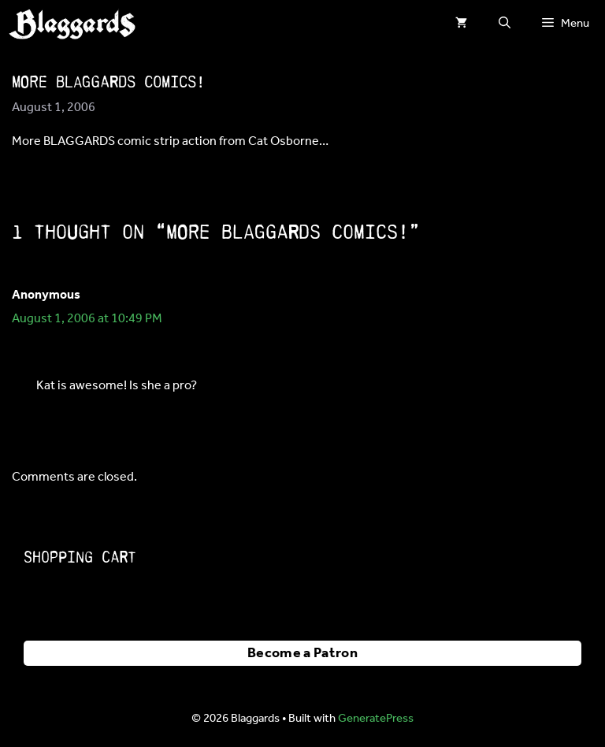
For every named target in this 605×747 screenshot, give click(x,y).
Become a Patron (302, 653)
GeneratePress (376, 719)
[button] (504, 23)
